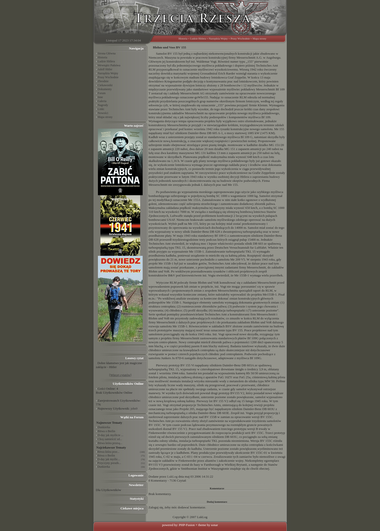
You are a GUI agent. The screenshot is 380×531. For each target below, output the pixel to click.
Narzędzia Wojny (218, 38)
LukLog (172, 476)
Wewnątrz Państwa (109, 65)
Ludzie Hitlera (198, 38)
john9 (134, 408)
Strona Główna (107, 53)
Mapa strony (259, 38)
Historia (182, 38)
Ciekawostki (105, 85)
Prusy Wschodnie (240, 38)
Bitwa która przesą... (110, 443)
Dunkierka (104, 427)
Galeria (102, 101)
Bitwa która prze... (108, 452)
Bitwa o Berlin (106, 431)
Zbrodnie (103, 81)
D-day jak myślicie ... (110, 435)
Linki (101, 109)
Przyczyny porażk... (109, 463)
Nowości (103, 113)
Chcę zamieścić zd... (110, 439)
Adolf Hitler (105, 69)
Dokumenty (105, 89)
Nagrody (103, 105)
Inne (100, 97)
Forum (102, 93)
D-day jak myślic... (108, 459)
